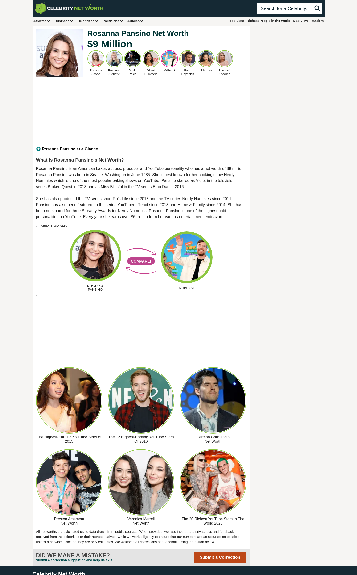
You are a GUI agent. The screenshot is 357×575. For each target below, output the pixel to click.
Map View (300, 21)
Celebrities (88, 21)
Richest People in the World (268, 21)
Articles (135, 21)
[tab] (141, 149)
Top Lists (237, 21)
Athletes (42, 21)
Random (317, 21)
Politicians (113, 21)
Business (64, 21)
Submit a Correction (220, 557)
